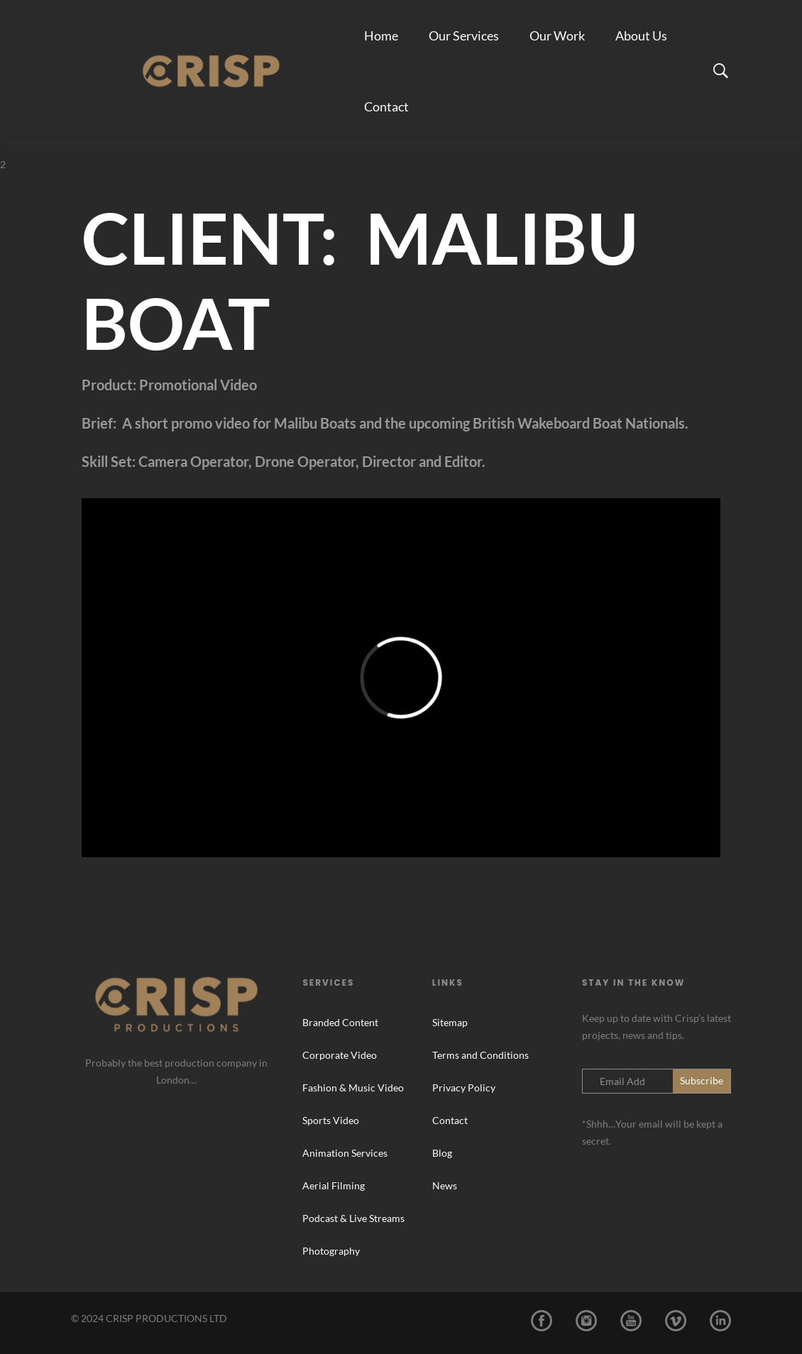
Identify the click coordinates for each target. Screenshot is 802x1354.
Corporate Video (339, 1055)
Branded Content (340, 1022)
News (444, 1185)
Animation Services (345, 1153)
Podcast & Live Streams (353, 1218)
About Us (641, 35)
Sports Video (330, 1120)
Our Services (464, 35)
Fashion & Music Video (353, 1087)
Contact (386, 106)
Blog (442, 1153)
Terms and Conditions (480, 1055)
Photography (331, 1251)
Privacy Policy (463, 1087)
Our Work (557, 35)
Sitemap (450, 1022)
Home (381, 35)
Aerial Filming (333, 1185)
